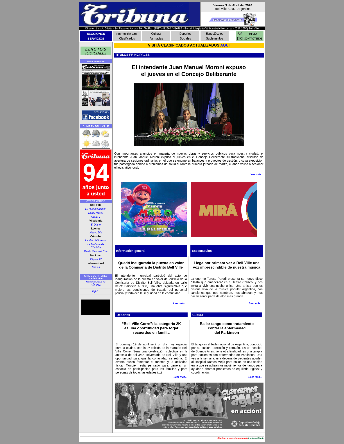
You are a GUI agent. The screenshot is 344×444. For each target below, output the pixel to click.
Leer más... (180, 303)
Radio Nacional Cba (96, 251)
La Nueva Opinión (95, 208)
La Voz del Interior (95, 240)
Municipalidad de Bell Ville (96, 284)
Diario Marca (95, 212)
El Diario (96, 224)
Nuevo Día (96, 232)
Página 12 (96, 259)
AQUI (225, 45)
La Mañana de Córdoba (95, 246)
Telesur (95, 267)
